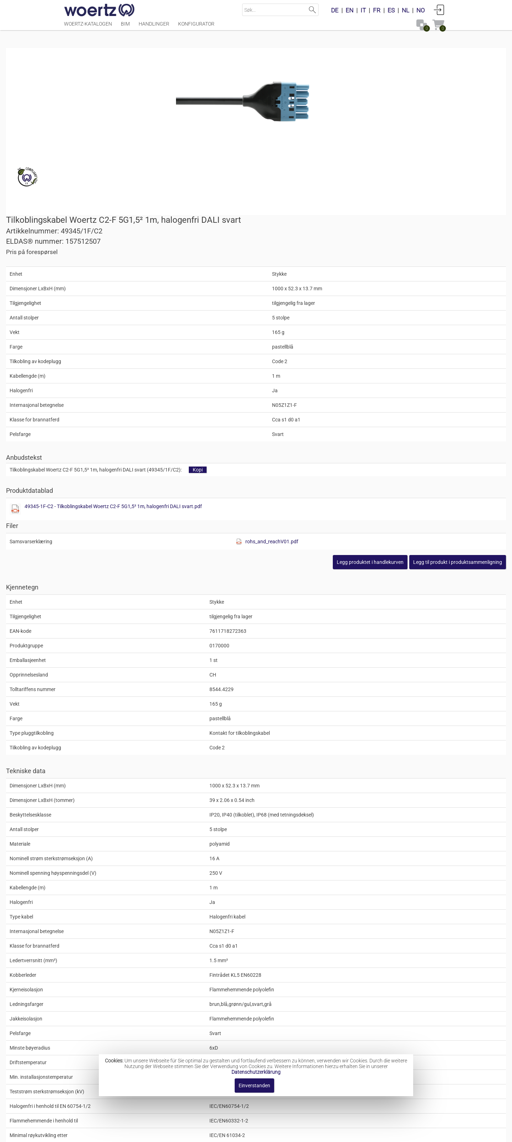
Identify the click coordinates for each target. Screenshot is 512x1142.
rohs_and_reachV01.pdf (384, 394)
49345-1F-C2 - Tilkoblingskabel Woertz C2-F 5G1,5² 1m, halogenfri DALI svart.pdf (361, 358)
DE (334, 10)
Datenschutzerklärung (256, 1072)
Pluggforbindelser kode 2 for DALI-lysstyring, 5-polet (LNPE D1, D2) (304, 1040)
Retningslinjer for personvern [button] (302, 1133)
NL (405, 10)
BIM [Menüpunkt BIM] (125, 27)
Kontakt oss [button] (225, 1133)
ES (391, 10)
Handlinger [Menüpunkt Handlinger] (154, 27)
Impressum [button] (188, 1133)
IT (363, 10)
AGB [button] (253, 1133)
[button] (399, 414)
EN (349, 10)
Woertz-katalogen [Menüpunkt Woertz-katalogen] (88, 27)
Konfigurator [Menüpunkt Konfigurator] (196, 27)
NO (420, 10)
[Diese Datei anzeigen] (268, 361)
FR (376, 10)
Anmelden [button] (439, 9)
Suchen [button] (312, 10)
